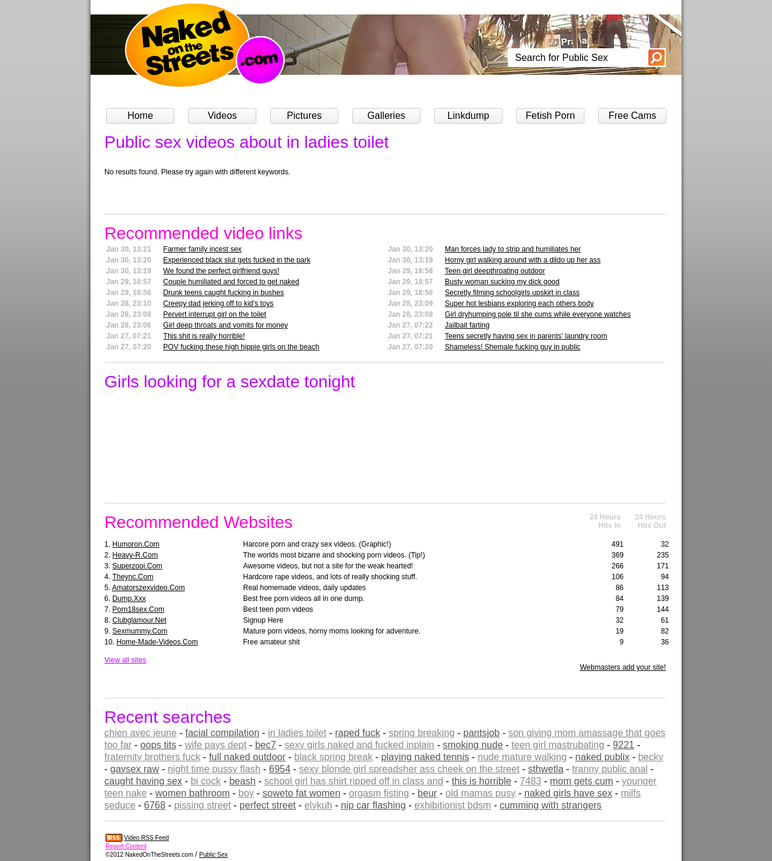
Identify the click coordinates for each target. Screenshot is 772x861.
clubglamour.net (139, 620)
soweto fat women (301, 793)
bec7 (265, 745)
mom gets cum (581, 781)
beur (427, 793)
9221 (623, 745)
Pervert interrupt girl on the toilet (215, 314)
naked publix (602, 757)
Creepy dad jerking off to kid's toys (218, 303)
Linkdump (468, 115)
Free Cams (632, 115)
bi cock (206, 781)
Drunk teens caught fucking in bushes (223, 292)
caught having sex (143, 781)
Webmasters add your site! (623, 667)
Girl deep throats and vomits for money (225, 325)
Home (140, 115)
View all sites (125, 660)
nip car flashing (373, 805)
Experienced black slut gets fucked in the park (237, 260)
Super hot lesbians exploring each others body (519, 303)
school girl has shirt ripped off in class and (353, 781)
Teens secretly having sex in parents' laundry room (526, 336)
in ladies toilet (297, 733)
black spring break (333, 757)
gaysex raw (134, 769)
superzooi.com (137, 566)
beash (242, 781)
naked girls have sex (568, 793)
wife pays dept (215, 745)
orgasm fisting (379, 793)
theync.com (132, 577)
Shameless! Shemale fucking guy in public (513, 347)
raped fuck (357, 733)
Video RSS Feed (146, 837)
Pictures (304, 115)
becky (650, 757)
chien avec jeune (140, 733)
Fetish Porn (550, 115)
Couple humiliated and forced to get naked (231, 282)
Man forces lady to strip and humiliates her (513, 249)
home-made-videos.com (157, 642)
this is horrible (481, 781)
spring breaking (421, 733)
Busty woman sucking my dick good (502, 282)
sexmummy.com (139, 631)
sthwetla (546, 769)
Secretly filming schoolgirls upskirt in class (512, 292)
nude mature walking (522, 757)
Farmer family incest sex (202, 249)
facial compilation (222, 733)
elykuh (318, 805)
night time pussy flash (214, 769)
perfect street (267, 805)
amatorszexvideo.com (148, 587)
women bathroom (193, 793)
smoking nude (473, 745)
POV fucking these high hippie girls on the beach (241, 347)
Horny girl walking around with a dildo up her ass (523, 260)
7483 (531, 781)
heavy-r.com (134, 555)
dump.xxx (128, 598)
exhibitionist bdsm (452, 805)
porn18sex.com (138, 609)
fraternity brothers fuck (152, 757)
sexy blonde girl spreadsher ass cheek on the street (409, 769)
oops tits (159, 745)
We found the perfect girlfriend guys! (221, 271)
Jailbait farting (467, 325)
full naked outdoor (247, 757)
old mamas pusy (481, 793)
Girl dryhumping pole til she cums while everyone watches (538, 314)
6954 (280, 769)
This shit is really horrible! (204, 336)
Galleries (386, 115)
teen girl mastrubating (557, 745)
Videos (222, 115)
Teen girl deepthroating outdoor (495, 271)
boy (246, 793)
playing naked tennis (425, 757)
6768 (155, 805)
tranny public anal (610, 769)
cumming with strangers (550, 805)
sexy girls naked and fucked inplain (359, 745)
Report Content (126, 846)
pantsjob (481, 733)
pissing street (202, 805)
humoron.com (135, 544)
